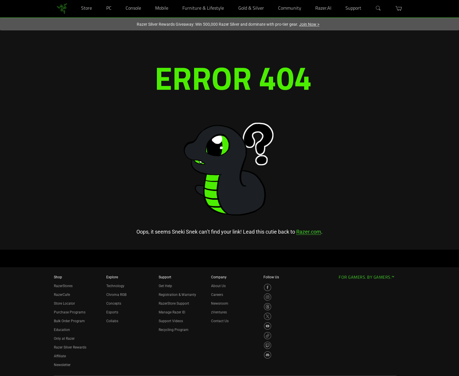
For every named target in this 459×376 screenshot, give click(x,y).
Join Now (309, 24)
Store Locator (64, 303)
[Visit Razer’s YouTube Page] (267, 326)
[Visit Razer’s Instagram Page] (267, 297)
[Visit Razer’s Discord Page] (267, 355)
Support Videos (171, 321)
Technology (115, 286)
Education (62, 330)
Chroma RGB (116, 295)
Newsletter (62, 365)
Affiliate (60, 356)
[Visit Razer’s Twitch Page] (267, 345)
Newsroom (219, 303)
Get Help (165, 286)
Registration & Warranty (177, 295)
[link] (62, 8)
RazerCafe (62, 295)
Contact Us (220, 321)
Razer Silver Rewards (70, 347)
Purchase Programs (69, 312)
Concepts (113, 303)
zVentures (219, 312)
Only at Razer (64, 339)
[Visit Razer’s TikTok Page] (267, 336)
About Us (218, 286)
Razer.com (308, 232)
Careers (217, 295)
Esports (112, 312)
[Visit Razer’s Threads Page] (267, 307)
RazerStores (63, 286)
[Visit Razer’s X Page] (267, 316)
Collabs (112, 321)
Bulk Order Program (69, 321)
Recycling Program (174, 330)
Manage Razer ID (172, 312)
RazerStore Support (174, 303)
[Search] (378, 8)
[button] (398, 8)
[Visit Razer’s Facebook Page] (267, 287)
